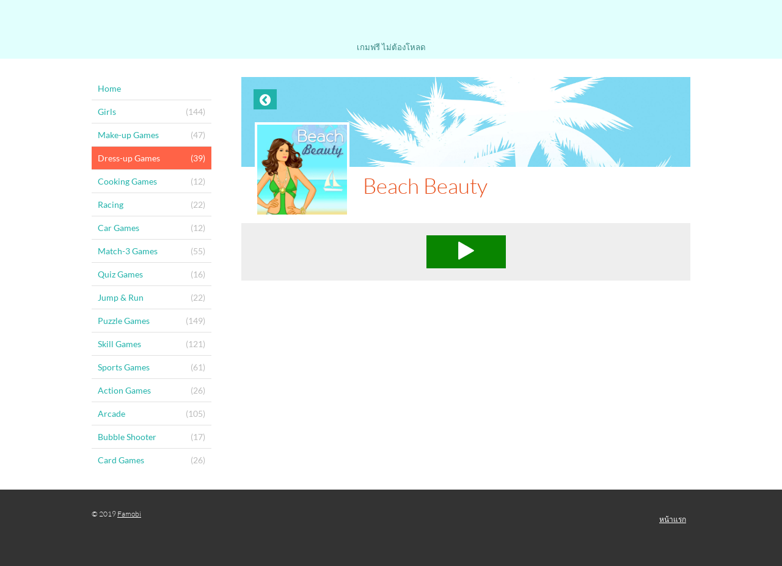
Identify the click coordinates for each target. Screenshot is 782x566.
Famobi (129, 513)
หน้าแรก (672, 519)
